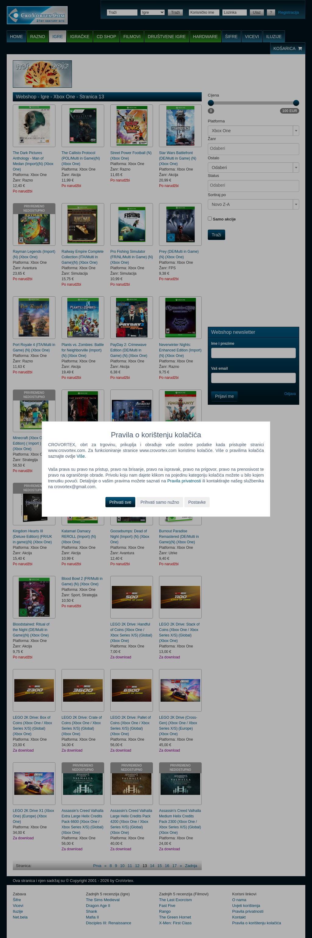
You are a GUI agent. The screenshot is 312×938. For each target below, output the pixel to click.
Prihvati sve (120, 501)
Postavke (197, 501)
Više (80, 456)
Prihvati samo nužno (159, 501)
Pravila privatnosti (184, 480)
